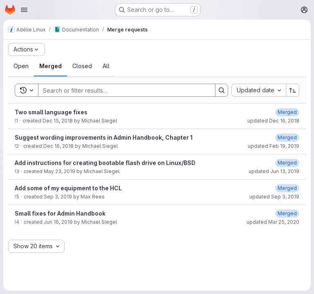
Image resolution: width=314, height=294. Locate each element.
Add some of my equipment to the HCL (68, 188)
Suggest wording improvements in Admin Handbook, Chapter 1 (104, 137)
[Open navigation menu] (24, 9)
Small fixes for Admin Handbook (60, 213)
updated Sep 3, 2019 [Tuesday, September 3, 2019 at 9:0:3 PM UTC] (274, 197)
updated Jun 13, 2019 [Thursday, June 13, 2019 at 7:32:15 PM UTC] (274, 171)
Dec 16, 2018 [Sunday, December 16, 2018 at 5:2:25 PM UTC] (58, 146)
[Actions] (26, 49)
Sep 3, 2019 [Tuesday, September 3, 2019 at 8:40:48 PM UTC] (58, 197)
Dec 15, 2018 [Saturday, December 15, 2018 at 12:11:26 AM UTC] (58, 121)
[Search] (122, 90)
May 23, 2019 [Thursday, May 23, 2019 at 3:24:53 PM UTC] (59, 171)
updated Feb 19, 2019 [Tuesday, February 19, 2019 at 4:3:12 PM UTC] (273, 146)
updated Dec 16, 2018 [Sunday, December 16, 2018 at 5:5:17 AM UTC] (273, 121)
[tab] (21, 66)
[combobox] (258, 90)
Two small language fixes (51, 112)
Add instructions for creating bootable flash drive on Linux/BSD (105, 162)
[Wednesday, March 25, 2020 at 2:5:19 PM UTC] (287, 213)
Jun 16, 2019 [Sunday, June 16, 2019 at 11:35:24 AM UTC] (58, 222)
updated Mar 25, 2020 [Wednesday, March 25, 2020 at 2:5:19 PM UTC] (273, 222)
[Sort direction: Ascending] (292, 90)
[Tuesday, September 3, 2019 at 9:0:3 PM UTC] (287, 188)
